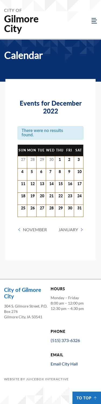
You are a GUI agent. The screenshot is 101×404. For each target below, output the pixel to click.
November (35, 229)
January (68, 229)
